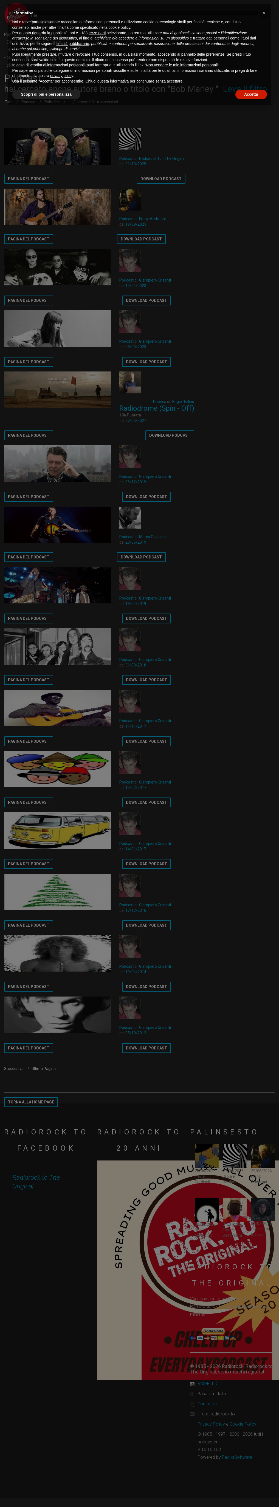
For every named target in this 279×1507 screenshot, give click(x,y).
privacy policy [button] (61, 75)
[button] (264, 13)
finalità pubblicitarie (73, 43)
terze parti (97, 33)
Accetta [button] (251, 94)
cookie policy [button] (119, 27)
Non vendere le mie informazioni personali (182, 65)
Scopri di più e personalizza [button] (46, 94)
